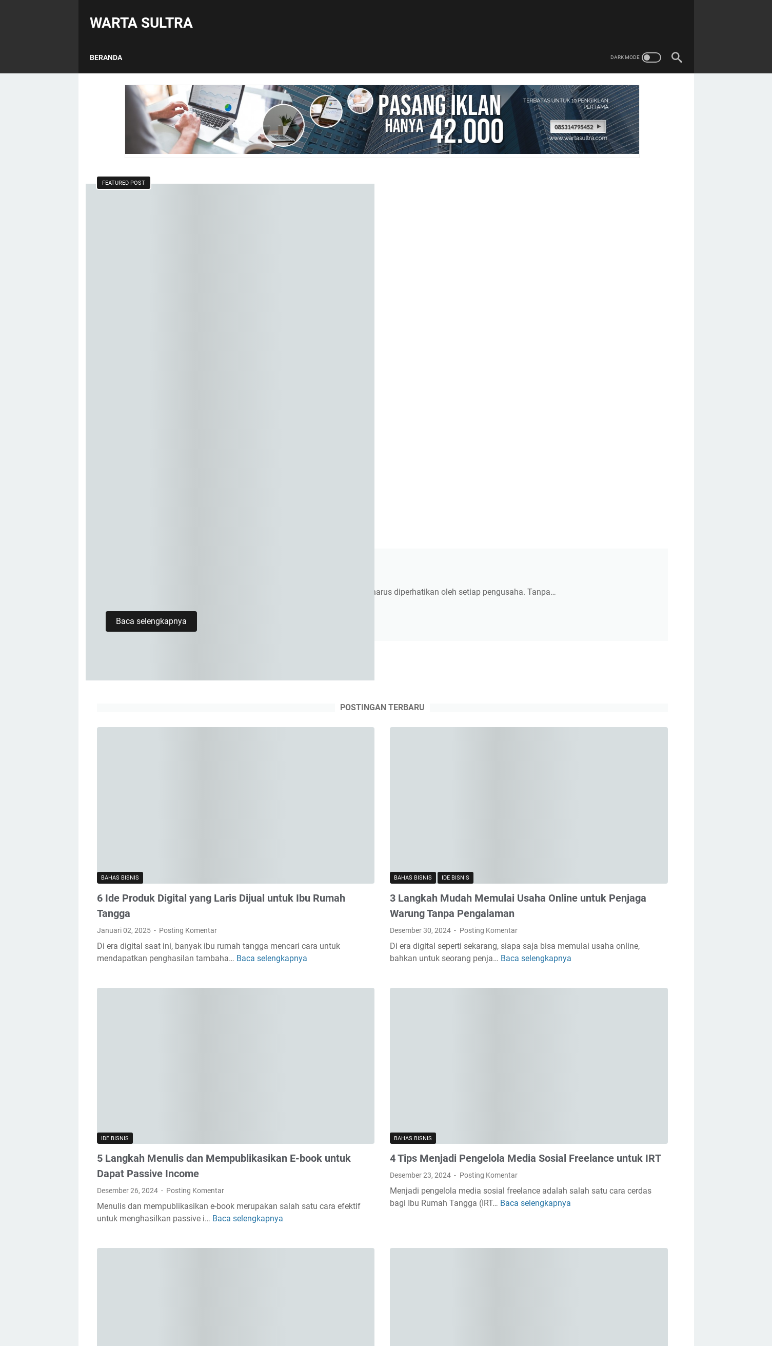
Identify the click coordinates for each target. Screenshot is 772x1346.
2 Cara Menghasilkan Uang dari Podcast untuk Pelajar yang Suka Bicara (590, 478)
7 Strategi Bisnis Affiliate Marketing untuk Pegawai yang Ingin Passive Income (179, 992)
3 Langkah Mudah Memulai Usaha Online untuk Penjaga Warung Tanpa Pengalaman (381, 519)
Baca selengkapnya (349, 304)
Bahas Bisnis (120, 483)
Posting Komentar (188, 536)
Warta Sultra (148, 12)
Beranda (113, 40)
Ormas (550, 1063)
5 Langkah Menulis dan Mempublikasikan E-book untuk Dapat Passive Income (184, 755)
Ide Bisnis (364, 483)
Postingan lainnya (290, 1103)
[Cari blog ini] (580, 181)
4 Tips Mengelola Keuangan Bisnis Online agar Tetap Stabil (382, 203)
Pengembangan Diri (574, 1081)
